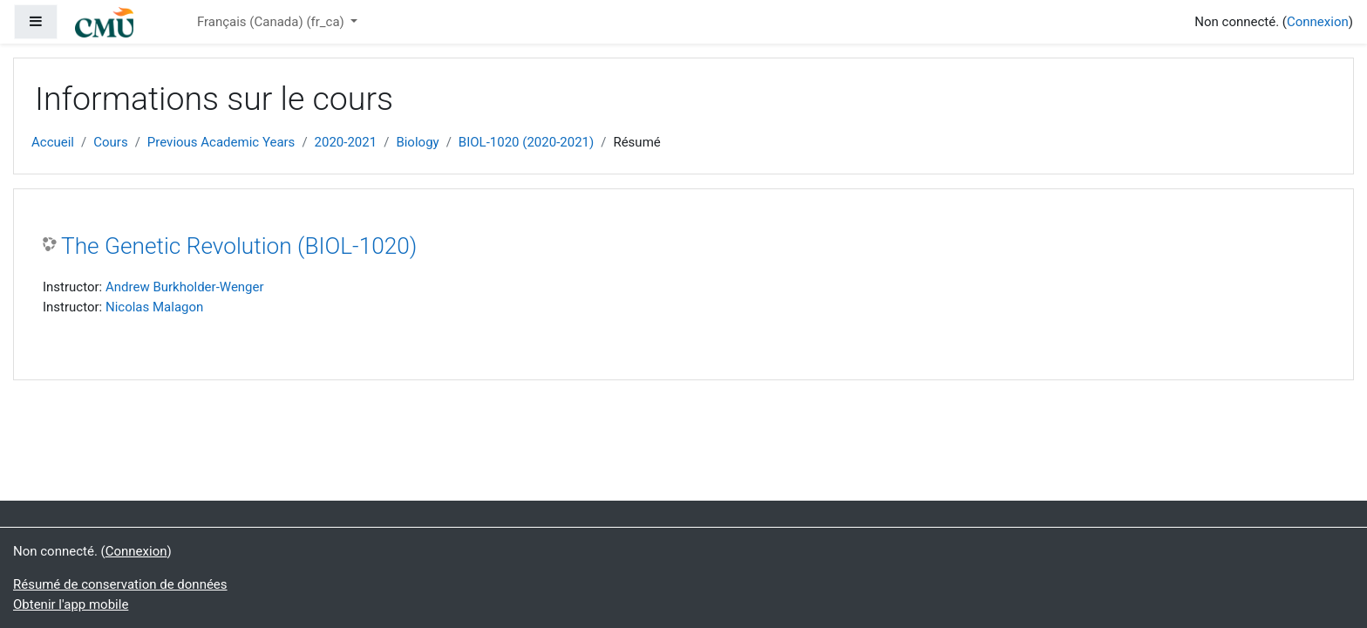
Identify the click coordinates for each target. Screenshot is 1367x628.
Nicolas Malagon (154, 307)
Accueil (52, 142)
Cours (110, 142)
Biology (417, 142)
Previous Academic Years (221, 142)
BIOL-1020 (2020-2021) (526, 142)
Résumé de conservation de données (120, 584)
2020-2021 (346, 142)
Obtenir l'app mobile (70, 604)
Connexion (1318, 22)
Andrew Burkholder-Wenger (184, 287)
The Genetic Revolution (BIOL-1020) (239, 246)
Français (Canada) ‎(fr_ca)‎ (272, 22)
